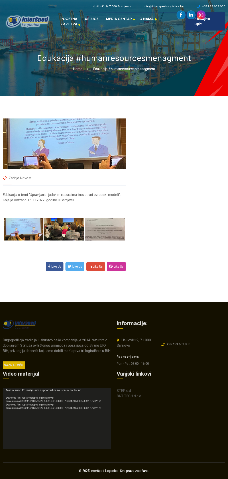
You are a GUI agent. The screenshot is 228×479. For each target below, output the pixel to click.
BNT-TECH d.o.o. (129, 398)
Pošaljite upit (202, 21)
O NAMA (146, 18)
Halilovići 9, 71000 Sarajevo (112, 6)
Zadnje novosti (20, 178)
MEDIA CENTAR (119, 18)
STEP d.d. (124, 393)
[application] (57, 420)
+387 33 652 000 (178, 346)
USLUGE (91, 18)
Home (78, 69)
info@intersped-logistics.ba (164, 6)
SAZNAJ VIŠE (14, 367)
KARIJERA (69, 24)
